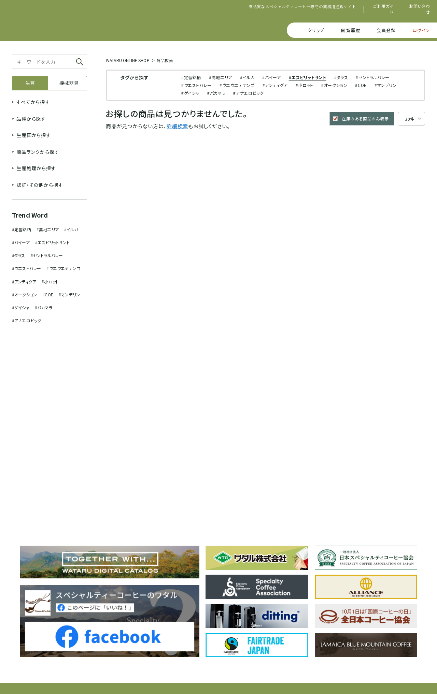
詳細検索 (177, 126)
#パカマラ (43, 307)
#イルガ (71, 229)
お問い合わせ (419, 9)
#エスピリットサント (52, 242)
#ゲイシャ (20, 307)
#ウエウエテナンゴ (63, 268)
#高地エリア (48, 229)
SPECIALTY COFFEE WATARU (66, 21)
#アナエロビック (26, 320)
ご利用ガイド (383, 9)
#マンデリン (69, 294)
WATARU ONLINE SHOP (128, 60)
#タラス (18, 255)
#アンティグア (24, 281)
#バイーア (21, 242)
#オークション (24, 294)
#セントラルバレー (47, 255)
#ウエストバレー (26, 268)
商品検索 (164, 60)
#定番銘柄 (21, 229)
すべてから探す (33, 102)
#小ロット (50, 281)
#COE (47, 294)
